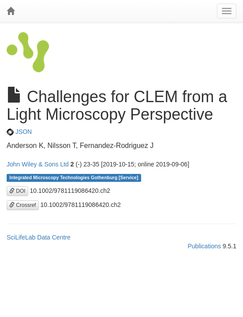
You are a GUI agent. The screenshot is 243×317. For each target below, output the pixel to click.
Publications (204, 246)
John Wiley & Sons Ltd (38, 164)
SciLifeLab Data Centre (39, 237)
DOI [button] (17, 191)
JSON (19, 131)
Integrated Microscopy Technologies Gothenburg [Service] (73, 178)
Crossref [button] (22, 205)
